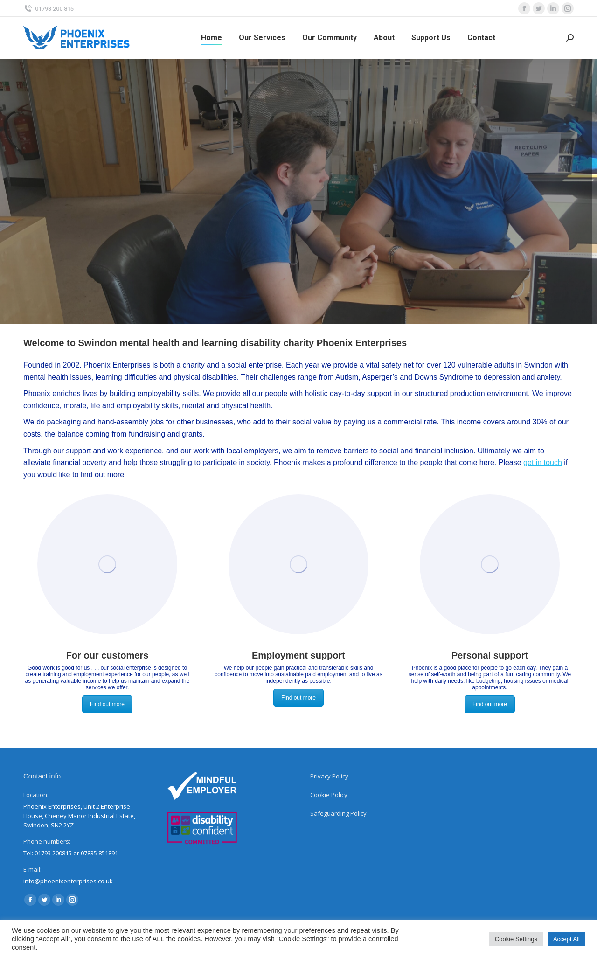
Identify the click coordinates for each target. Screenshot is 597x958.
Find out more (107, 704)
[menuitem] (211, 37)
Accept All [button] (566, 939)
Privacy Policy (329, 776)
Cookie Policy (328, 795)
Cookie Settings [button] (516, 939)
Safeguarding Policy (338, 813)
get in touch (542, 462)
